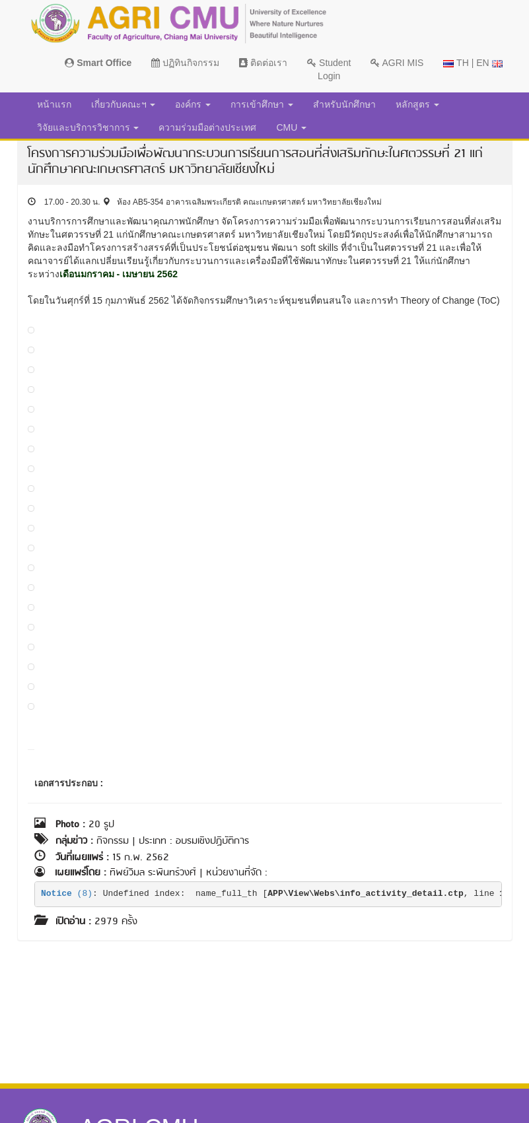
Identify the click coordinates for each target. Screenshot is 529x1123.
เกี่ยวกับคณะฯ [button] (123, 104)
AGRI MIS (396, 62)
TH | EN (472, 62)
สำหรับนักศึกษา (344, 104)
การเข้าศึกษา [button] (261, 104)
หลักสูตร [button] (417, 104)
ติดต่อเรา (263, 62)
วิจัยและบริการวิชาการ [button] (88, 127)
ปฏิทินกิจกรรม (185, 62)
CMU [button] (291, 127)
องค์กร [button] (193, 104)
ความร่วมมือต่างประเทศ (207, 127)
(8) (66, 894)
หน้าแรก (54, 104)
